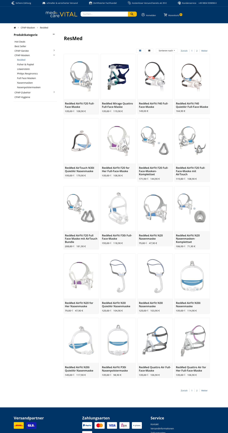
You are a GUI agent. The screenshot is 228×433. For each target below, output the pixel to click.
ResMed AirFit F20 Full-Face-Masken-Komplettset (153, 160)
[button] (167, 51)
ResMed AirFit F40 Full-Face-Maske (153, 99)
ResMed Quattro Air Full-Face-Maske (155, 340)
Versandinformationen (162, 399)
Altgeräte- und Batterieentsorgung (168, 412)
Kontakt (155, 395)
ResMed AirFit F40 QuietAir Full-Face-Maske (192, 99)
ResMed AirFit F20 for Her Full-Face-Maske (116, 158)
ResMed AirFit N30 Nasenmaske (151, 281)
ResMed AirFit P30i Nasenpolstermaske (115, 340)
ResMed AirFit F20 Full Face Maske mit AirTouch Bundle (81, 221)
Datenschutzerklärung (104, 427)
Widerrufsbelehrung (161, 408)
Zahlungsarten (158, 404)
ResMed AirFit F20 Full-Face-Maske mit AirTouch (190, 160)
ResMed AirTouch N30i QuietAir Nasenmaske (79, 158)
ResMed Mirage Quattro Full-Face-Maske (117, 99)
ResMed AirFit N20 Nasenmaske (151, 219)
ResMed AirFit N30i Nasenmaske (188, 281)
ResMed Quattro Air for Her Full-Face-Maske (191, 340)
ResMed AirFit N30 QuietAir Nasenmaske (116, 281)
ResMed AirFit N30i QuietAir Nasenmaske (79, 340)
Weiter (204, 50)
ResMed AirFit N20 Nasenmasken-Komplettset (188, 221)
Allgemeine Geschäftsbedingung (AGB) (131, 427)
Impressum (87, 427)
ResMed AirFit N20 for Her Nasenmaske (79, 281)
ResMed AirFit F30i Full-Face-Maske (117, 219)
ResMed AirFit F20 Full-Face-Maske (79, 99)
